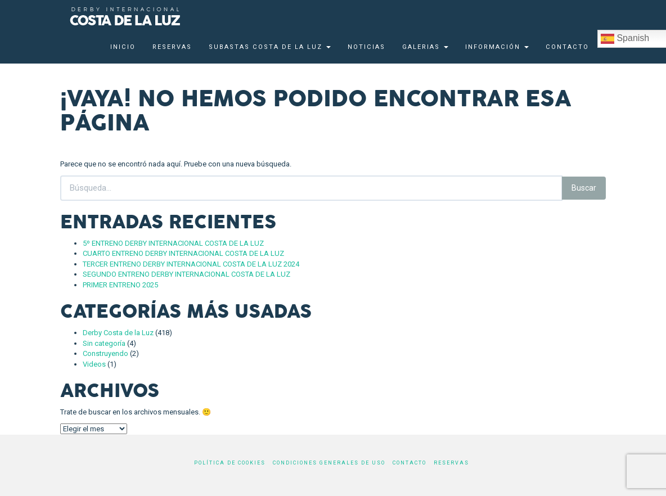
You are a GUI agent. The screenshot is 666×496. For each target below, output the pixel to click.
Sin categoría (104, 343)
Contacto (567, 47)
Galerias (425, 47)
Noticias (366, 47)
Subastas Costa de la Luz (270, 47)
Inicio (123, 47)
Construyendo (105, 353)
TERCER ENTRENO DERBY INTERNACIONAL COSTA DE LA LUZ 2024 (191, 264)
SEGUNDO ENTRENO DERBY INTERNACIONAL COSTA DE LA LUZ (186, 274)
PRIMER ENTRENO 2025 (120, 285)
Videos (94, 364)
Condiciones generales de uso (329, 463)
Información (497, 47)
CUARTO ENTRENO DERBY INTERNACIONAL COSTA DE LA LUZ (183, 253)
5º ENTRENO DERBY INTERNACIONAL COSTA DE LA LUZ (173, 243)
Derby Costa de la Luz (118, 332)
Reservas (172, 47)
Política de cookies (230, 463)
